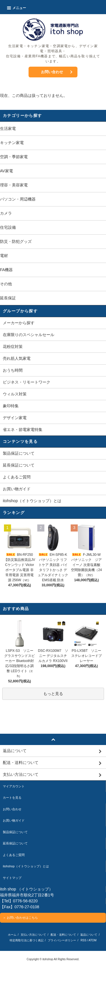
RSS (83, 976)
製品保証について (18, 453)
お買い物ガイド (17, 489)
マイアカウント (14, 822)
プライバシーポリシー (62, 976)
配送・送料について (63, 970)
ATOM (92, 976)
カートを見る (12, 833)
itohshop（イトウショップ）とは (32, 500)
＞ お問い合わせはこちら (20, 953)
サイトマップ (12, 914)
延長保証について (18, 465)
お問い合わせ (52, 72)
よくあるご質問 (17, 477)
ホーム (12, 970)
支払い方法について (33, 970)
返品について (88, 970)
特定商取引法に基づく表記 (27, 976)
